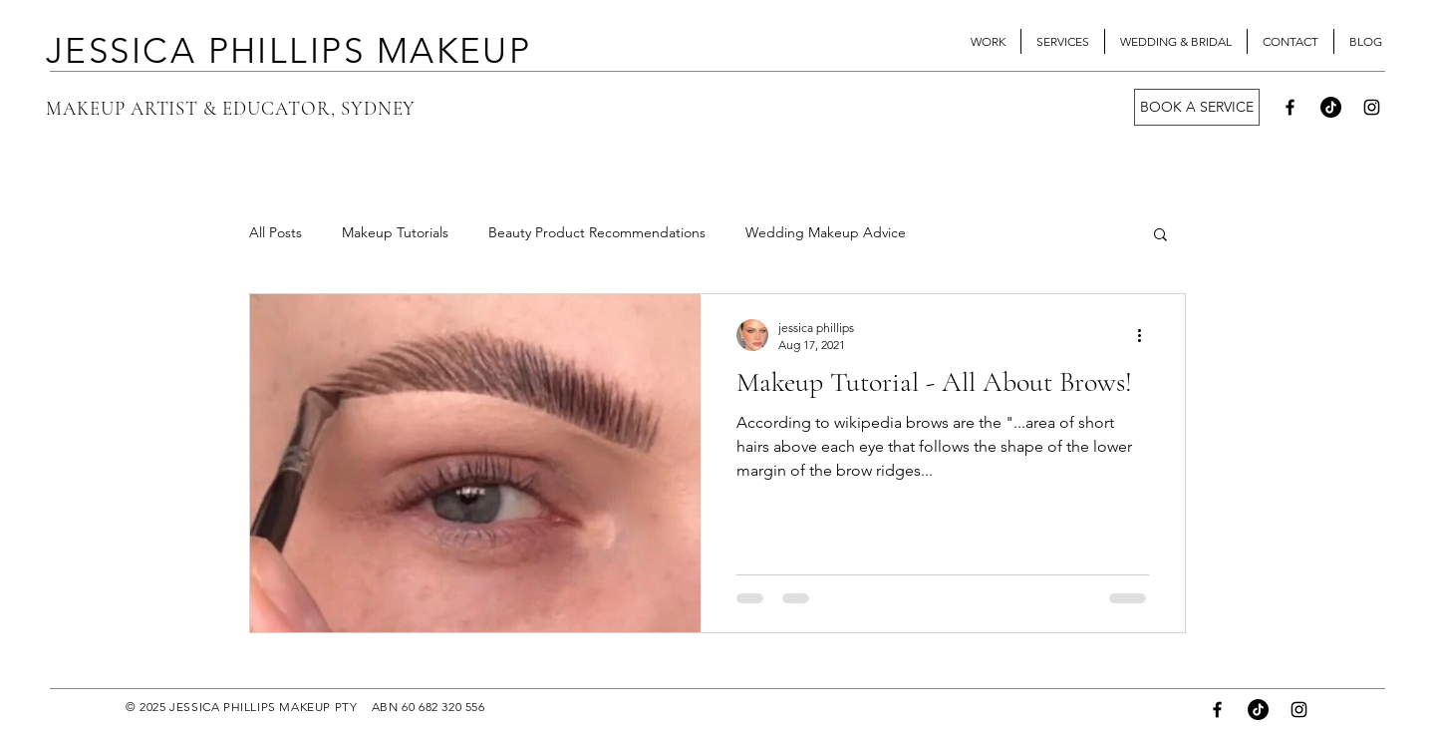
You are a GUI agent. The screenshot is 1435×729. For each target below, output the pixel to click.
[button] (1160, 235)
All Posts (275, 232)
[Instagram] (1371, 107)
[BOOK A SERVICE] (1197, 107)
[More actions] (1146, 335)
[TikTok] (1330, 107)
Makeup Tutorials (395, 232)
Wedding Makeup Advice (825, 232)
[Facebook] (1290, 107)
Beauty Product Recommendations (597, 232)
